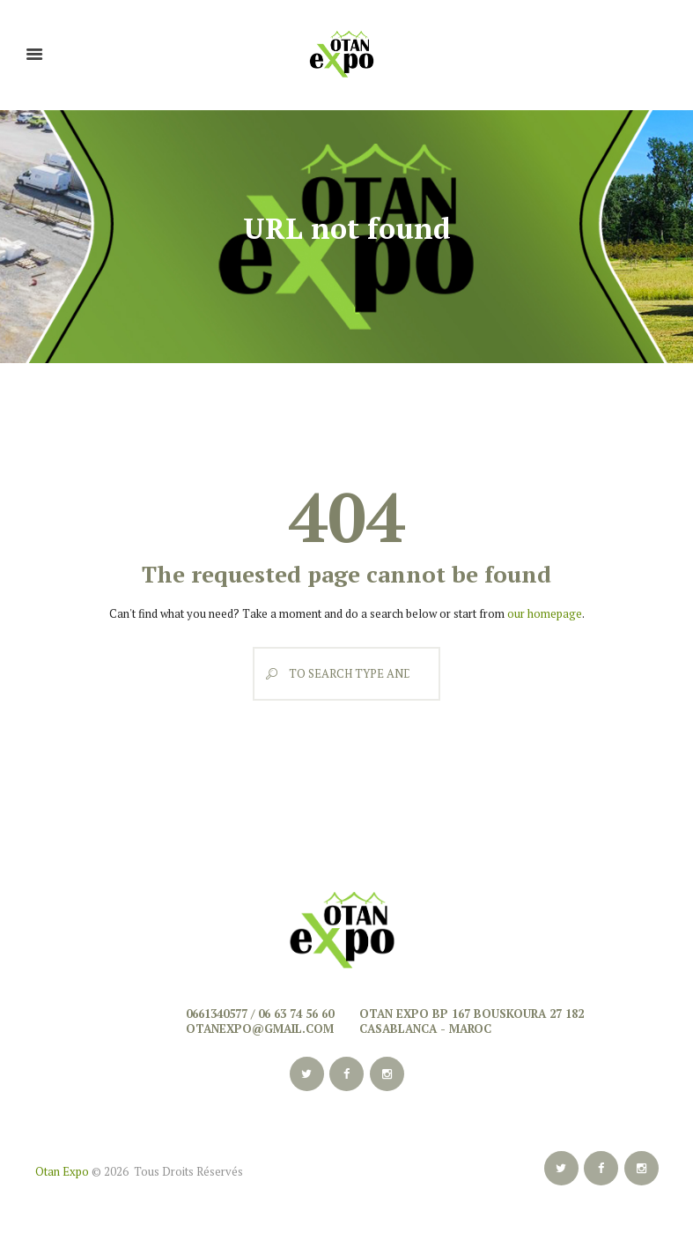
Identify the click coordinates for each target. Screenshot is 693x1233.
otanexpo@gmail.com (260, 1028)
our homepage (544, 613)
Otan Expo (62, 1171)
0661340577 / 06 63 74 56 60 (260, 1013)
